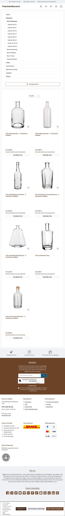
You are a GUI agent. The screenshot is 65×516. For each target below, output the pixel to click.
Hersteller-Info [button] (17, 155)
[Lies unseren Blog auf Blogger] (41, 493)
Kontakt (48, 404)
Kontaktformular (6, 415)
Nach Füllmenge (12, 21)
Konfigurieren (21, 508)
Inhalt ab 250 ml (12, 34)
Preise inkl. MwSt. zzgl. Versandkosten (15, 151)
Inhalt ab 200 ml (12, 30)
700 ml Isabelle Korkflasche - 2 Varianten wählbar (16, 256)
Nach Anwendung (12, 49)
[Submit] (44, 375)
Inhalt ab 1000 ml (12, 46)
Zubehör (9, 73)
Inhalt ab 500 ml (12, 40)
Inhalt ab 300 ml (12, 37)
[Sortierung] (34, 95)
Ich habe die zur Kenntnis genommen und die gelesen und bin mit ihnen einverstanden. (33, 389)
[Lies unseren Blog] (45, 493)
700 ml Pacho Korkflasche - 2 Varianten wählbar (15, 317)
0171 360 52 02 (7, 407)
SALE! (8, 14)
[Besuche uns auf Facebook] (8, 493)
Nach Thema (10, 56)
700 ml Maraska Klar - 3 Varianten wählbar (46, 134)
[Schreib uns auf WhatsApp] (49, 493)
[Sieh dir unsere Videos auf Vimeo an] (24, 493)
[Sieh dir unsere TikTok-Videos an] (37, 493)
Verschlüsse (10, 66)
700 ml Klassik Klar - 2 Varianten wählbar (16, 134)
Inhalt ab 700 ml (13, 43)
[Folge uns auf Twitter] (16, 493)
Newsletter (49, 407)
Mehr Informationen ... (7, 513)
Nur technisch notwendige (36, 508)
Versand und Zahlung (52, 402)
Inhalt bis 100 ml (12, 24)
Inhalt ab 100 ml (12, 27)
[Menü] (41, 6)
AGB (32, 389)
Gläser (8, 62)
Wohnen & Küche (11, 69)
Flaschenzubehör (12, 59)
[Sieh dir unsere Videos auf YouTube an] (20, 493)
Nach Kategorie (11, 52)
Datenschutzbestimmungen (33, 388)
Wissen (8, 76)
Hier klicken (32, 381)
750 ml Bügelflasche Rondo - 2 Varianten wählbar (16, 195)
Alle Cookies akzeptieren (54, 508)
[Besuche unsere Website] (57, 493)
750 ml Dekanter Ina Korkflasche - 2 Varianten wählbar (47, 195)
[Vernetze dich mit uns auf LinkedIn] (53, 493)
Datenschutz (28, 407)
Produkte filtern (32, 84)
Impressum (28, 402)
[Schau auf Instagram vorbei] (12, 493)
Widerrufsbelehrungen (31, 409)
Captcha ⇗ (40, 383)
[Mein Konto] (56, 6)
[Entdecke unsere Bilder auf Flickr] (28, 493)
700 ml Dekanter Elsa (42, 255)
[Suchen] (46, 6)
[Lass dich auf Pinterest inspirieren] (32, 493)
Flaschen (9, 18)
